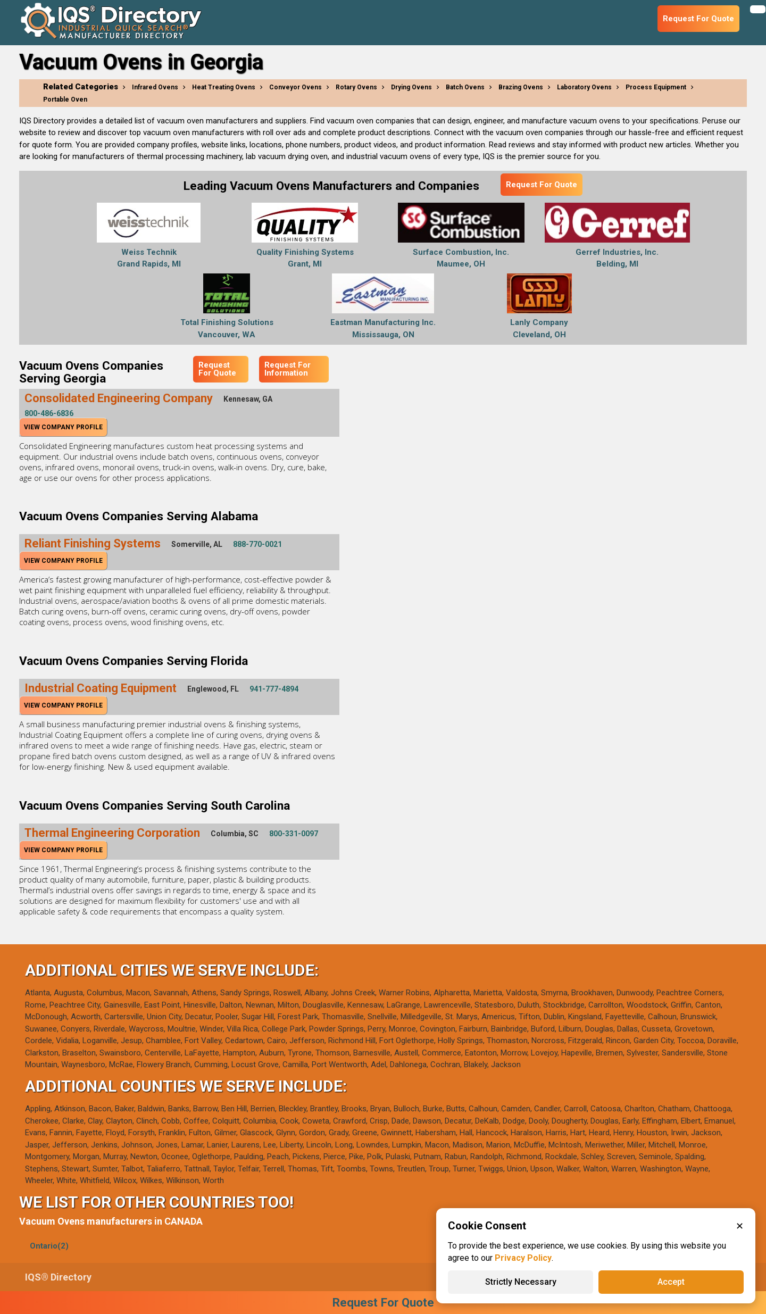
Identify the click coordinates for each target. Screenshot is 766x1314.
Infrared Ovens (155, 87)
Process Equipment (656, 87)
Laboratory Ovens (584, 87)
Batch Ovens (465, 87)
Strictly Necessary (520, 1282)
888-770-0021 (257, 544)
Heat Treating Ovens (223, 87)
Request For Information (287, 369)
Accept (671, 1282)
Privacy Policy (523, 1258)
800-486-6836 (48, 413)
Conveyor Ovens (295, 87)
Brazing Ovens (520, 87)
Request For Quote (541, 184)
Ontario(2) (49, 1246)
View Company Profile (63, 427)
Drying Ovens (411, 87)
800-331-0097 (293, 833)
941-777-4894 (273, 689)
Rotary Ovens (356, 87)
